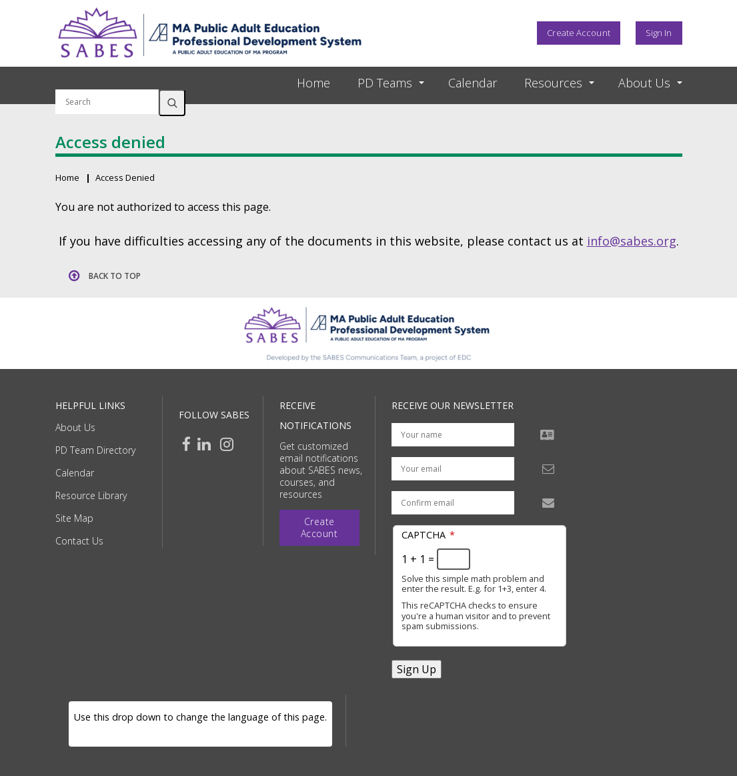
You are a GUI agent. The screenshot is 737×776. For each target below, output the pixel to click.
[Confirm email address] (453, 502)
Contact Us (79, 540)
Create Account (578, 33)
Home (313, 83)
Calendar (472, 83)
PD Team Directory (95, 450)
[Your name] (453, 434)
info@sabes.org (631, 241)
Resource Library (91, 495)
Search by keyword (107, 81)
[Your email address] (453, 468)
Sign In (659, 33)
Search (172, 102)
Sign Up (416, 669)
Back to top (115, 276)
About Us (75, 427)
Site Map (74, 518)
